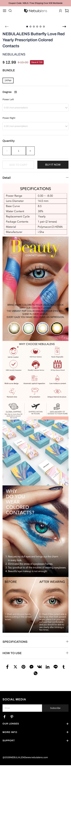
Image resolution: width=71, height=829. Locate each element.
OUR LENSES (11, 720)
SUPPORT (9, 737)
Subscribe (55, 704)
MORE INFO (10, 728)
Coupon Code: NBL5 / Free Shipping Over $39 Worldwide (35, 3)
